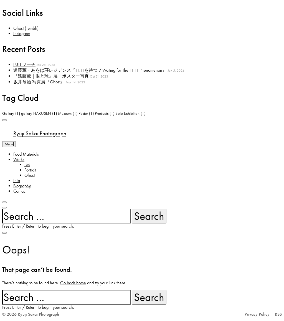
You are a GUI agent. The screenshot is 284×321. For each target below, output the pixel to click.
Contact (19, 191)
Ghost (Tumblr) (26, 28)
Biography (22, 185)
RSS (278, 314)
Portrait (30, 170)
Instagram (21, 33)
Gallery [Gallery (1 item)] (11, 113)
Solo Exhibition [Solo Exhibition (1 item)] (130, 113)
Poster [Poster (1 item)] (86, 113)
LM (27, 164)
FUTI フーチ (24, 64)
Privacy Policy (257, 314)
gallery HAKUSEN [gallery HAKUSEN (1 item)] (39, 113)
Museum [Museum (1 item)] (67, 113)
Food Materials (26, 154)
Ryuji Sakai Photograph (39, 133)
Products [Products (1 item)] (104, 113)
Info (16, 180)
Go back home (73, 282)
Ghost (29, 175)
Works (18, 159)
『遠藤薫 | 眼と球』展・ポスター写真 (51, 76)
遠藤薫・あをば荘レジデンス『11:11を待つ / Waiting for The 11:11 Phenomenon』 (90, 70)
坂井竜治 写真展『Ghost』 (39, 81)
